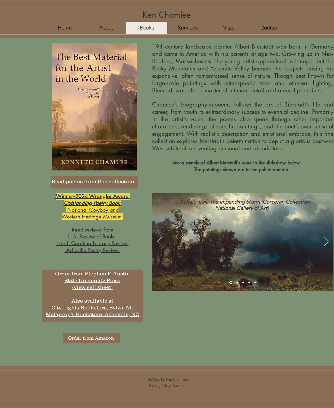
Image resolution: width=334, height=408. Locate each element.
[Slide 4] (249, 282)
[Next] (326, 242)
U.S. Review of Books (91, 236)
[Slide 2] (237, 282)
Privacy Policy (160, 385)
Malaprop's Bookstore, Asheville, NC (92, 314)
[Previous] (159, 242)
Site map (180, 385)
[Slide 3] (243, 282)
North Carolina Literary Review (92, 243)
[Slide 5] (255, 282)
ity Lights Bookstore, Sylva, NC (94, 307)
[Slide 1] (230, 282)
